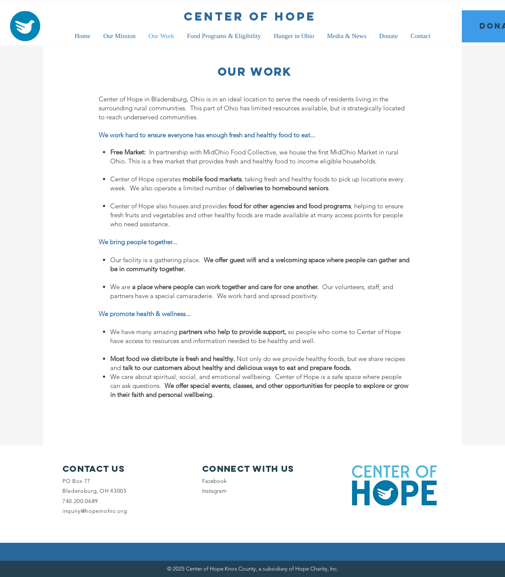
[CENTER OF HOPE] (250, 16)
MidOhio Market (353, 152)
